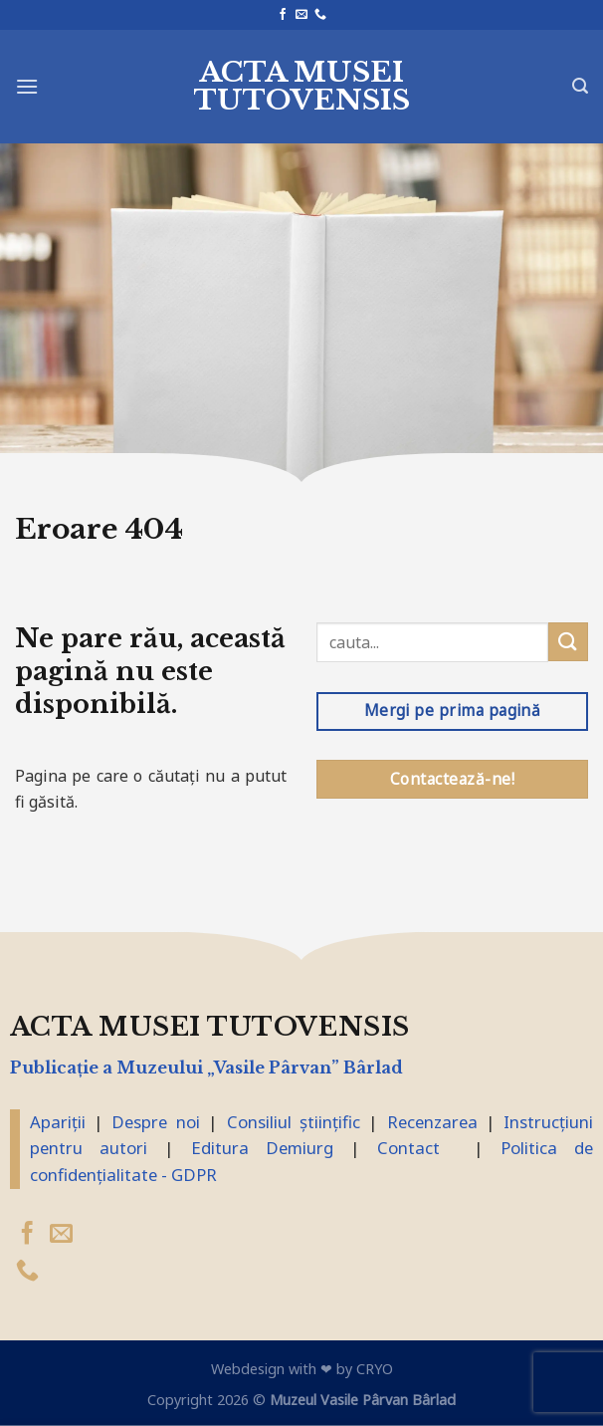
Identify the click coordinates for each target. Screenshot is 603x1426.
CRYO (374, 1368)
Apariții (58, 1121)
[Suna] (320, 15)
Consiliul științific (293, 1121)
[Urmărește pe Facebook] (283, 15)
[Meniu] (27, 86)
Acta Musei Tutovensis (302, 87)
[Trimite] (568, 641)
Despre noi (155, 1121)
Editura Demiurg (262, 1147)
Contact (408, 1147)
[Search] (580, 86)
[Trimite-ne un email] (301, 15)
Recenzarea (432, 1121)
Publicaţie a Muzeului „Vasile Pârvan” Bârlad (206, 1067)
